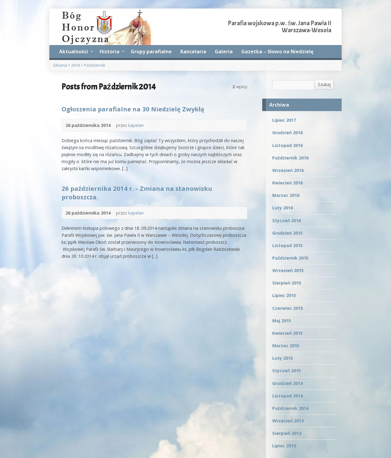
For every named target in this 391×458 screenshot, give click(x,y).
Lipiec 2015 (284, 295)
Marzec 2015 (285, 345)
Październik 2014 (290, 408)
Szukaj (324, 84)
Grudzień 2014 (287, 383)
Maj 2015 (281, 320)
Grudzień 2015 (287, 233)
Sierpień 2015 (286, 283)
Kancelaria (193, 51)
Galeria (224, 51)
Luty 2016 (282, 208)
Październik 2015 (290, 258)
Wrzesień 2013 (288, 421)
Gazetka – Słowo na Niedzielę (277, 51)
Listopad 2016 (287, 145)
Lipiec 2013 (284, 446)
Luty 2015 (282, 358)
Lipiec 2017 (284, 120)
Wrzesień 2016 (288, 170)
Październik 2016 (290, 158)
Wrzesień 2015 (288, 270)
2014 (75, 65)
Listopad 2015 (287, 245)
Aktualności (76, 52)
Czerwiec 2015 (287, 308)
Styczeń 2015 (286, 370)
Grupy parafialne (151, 51)
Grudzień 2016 (287, 132)
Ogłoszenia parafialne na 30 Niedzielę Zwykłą (133, 109)
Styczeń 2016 (286, 220)
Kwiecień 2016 (287, 183)
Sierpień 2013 (286, 433)
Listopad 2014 (287, 396)
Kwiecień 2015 (287, 333)
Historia (112, 52)
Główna (60, 65)
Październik (94, 65)
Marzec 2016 (285, 195)
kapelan (136, 125)
